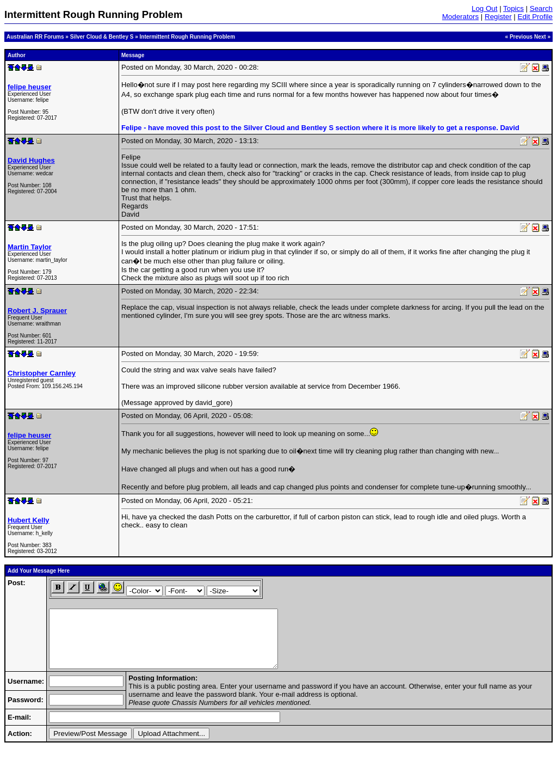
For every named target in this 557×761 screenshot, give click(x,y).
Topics (513, 8)
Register (498, 17)
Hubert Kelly (28, 520)
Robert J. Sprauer (37, 310)
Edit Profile (535, 17)
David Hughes (31, 160)
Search (541, 8)
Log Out (484, 8)
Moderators (460, 17)
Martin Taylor (30, 247)
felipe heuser (29, 87)
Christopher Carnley (42, 373)
